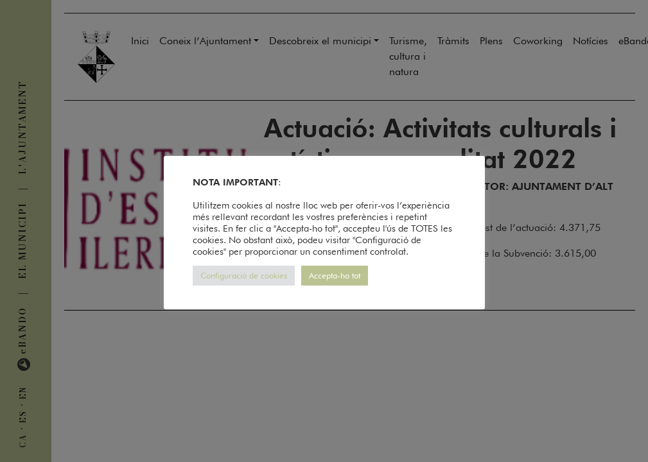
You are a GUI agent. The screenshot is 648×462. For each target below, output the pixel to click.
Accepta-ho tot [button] (334, 275)
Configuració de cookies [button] (243, 275)
